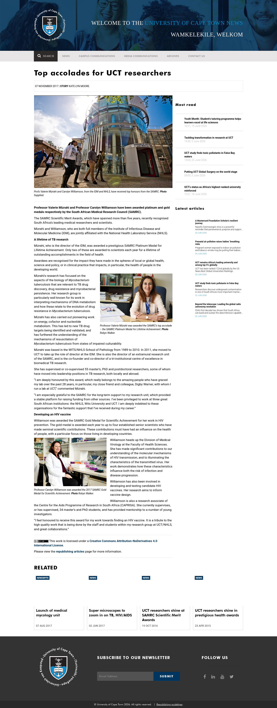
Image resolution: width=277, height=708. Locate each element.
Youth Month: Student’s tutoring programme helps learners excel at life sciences (212, 120)
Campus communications (97, 56)
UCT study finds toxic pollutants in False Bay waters (209, 154)
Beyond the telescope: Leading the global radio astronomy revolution (218, 305)
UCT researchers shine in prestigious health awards (217, 612)
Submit (167, 676)
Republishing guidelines (169, 704)
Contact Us (196, 56)
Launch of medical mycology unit (51, 612)
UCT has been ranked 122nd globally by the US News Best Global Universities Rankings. (217, 269)
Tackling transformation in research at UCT (208, 137)
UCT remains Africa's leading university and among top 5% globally (216, 263)
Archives (173, 56)
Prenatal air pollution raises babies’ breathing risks (217, 242)
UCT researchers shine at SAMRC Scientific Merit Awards (163, 615)
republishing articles (70, 551)
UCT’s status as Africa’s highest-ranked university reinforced (212, 189)
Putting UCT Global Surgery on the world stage (210, 171)
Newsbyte (43, 577)
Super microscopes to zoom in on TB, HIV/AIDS (110, 612)
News (66, 56)
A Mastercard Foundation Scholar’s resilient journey (216, 222)
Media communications (141, 56)
